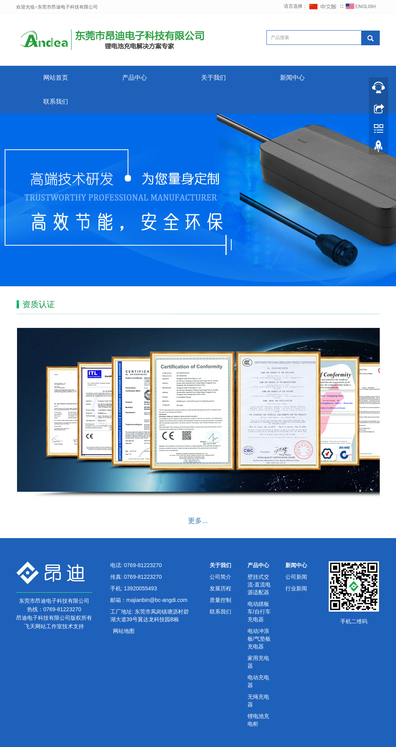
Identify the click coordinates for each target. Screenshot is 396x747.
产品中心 (134, 77)
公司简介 (220, 577)
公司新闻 (296, 577)
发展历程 (220, 588)
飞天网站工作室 (43, 626)
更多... (198, 521)
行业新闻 (296, 588)
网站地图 (124, 631)
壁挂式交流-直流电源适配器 (259, 584)
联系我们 (55, 101)
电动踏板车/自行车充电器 (259, 611)
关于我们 (213, 77)
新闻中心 (292, 77)
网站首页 (55, 77)
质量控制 (220, 600)
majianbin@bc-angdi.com (157, 600)
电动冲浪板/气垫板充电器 (259, 639)
